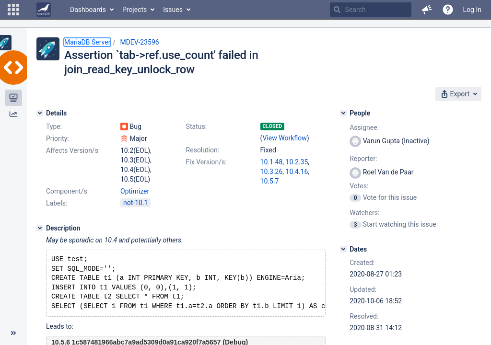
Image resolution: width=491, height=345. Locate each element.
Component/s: (67, 191)
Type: (54, 126)
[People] (343, 113)
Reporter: (363, 158)
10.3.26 (271, 171)
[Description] (39, 228)
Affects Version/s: (73, 150)
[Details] (39, 113)
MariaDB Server (87, 42)
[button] (13, 9)
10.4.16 (297, 171)
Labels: (56, 203)
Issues (173, 9)
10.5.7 (269, 181)
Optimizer (134, 191)
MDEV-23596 (139, 42)
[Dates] (343, 249)
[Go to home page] (44, 9)
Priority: (57, 138)
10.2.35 (297, 162)
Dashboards (88, 9)
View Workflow (285, 138)
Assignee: (364, 127)
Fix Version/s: (206, 162)
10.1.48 (271, 162)
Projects (134, 9)
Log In (472, 9)
